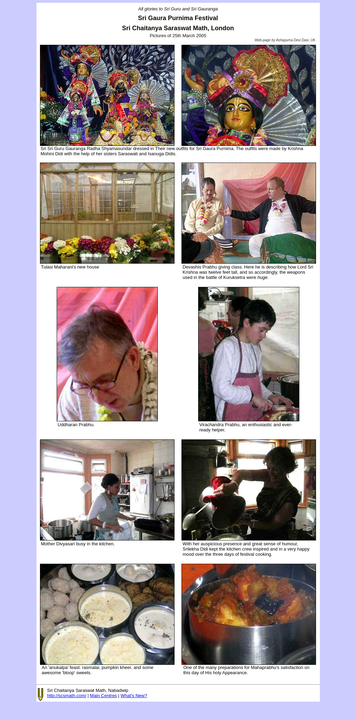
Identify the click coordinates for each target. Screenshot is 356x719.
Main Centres (103, 695)
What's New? (134, 695)
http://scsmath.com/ (67, 695)
